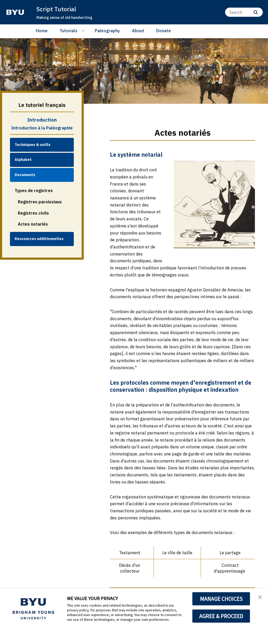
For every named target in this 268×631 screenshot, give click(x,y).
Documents (25, 174)
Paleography (107, 30)
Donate (163, 30)
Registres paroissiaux (40, 201)
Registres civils (33, 213)
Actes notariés (33, 224)
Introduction (42, 120)
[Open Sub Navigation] (84, 30)
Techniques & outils (33, 144)
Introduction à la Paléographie (42, 127)
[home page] (15, 12)
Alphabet (23, 159)
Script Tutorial (57, 9)
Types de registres (34, 190)
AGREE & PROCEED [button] (221, 616)
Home (42, 30)
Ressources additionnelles (39, 238)
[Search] (244, 12)
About (138, 30)
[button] (259, 597)
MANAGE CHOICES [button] (221, 598)
